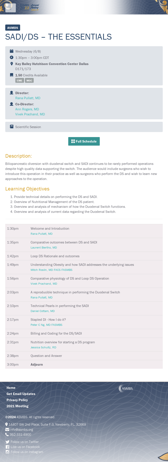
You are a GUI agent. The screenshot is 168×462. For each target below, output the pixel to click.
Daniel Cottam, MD (43, 311)
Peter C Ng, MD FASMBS (46, 325)
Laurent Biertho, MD (44, 247)
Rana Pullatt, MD (27, 98)
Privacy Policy (17, 400)
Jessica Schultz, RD (43, 347)
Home (11, 387)
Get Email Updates (21, 393)
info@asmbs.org (21, 429)
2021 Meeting (17, 406)
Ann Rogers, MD (27, 109)
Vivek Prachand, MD (30, 114)
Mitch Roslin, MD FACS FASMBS (51, 270)
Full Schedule (84, 141)
